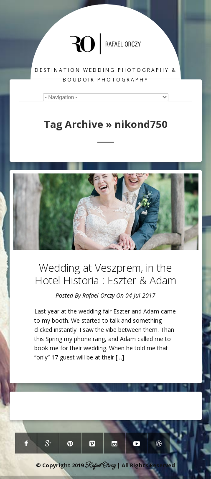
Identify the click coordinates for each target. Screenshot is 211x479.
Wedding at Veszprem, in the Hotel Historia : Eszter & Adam (105, 273)
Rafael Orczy (98, 295)
